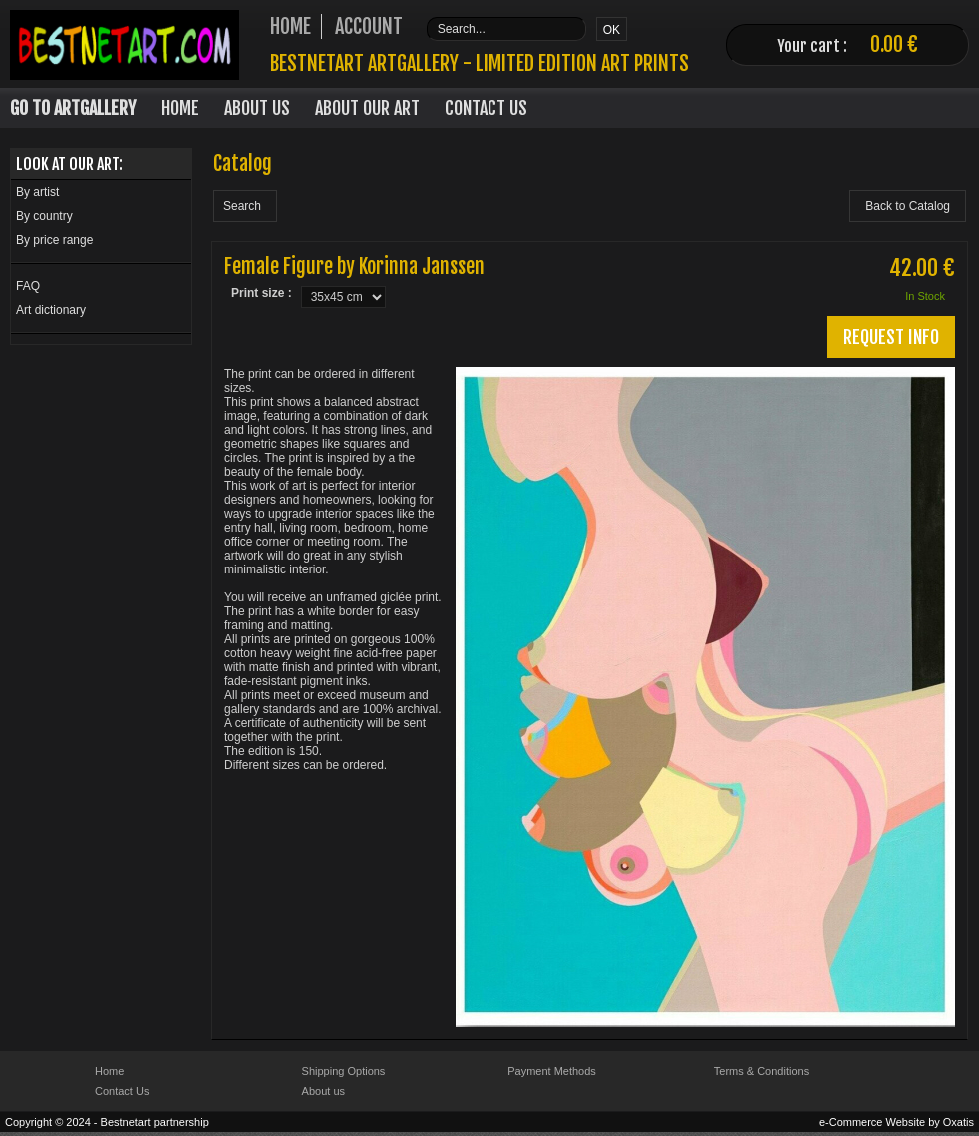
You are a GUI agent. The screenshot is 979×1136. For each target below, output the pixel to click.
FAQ (28, 286)
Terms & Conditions (761, 1071)
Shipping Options (344, 1071)
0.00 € (894, 44)
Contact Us (486, 108)
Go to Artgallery (73, 108)
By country (44, 216)
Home (180, 108)
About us (323, 1091)
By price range (54, 240)
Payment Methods (551, 1071)
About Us (257, 108)
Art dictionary (51, 310)
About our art (367, 108)
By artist (37, 192)
